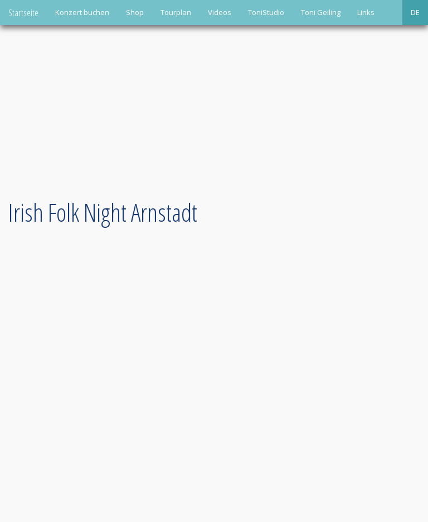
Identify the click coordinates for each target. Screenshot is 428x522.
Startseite (23, 12)
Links (365, 12)
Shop (135, 12)
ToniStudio (266, 12)
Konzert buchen (82, 12)
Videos (219, 12)
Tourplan (175, 12)
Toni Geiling (321, 12)
